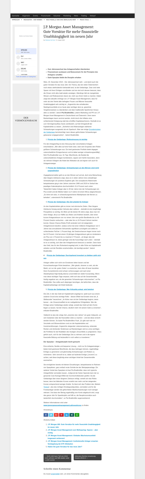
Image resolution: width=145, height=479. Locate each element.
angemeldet (55, 474)
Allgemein (26, 16)
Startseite (15, 16)
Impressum (16, 20)
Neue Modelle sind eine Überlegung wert (61, 20)
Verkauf (92, 16)
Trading (84, 16)
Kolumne (57, 16)
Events (35, 16)
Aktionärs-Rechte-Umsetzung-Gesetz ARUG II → (85, 457)
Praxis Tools (84, 20)
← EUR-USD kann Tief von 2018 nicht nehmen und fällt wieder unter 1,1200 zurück (57, 458)
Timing (46, 387)
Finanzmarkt (45, 16)
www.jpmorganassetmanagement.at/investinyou (62, 405)
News (76, 16)
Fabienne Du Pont (50, 40)
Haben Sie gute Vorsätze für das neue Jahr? (65, 447)
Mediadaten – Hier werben (32, 20)
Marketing (67, 16)
